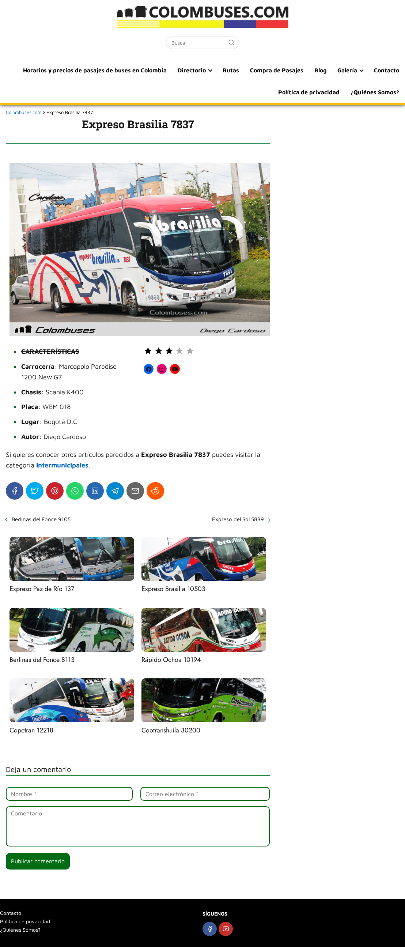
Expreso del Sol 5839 (238, 519)
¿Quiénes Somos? (375, 92)
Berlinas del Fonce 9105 (41, 519)
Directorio (192, 70)
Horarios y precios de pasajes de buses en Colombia (95, 70)
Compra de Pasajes (276, 70)
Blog (320, 70)
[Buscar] (231, 42)
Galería (347, 70)
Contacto (386, 70)
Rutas (231, 70)
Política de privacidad (309, 92)
